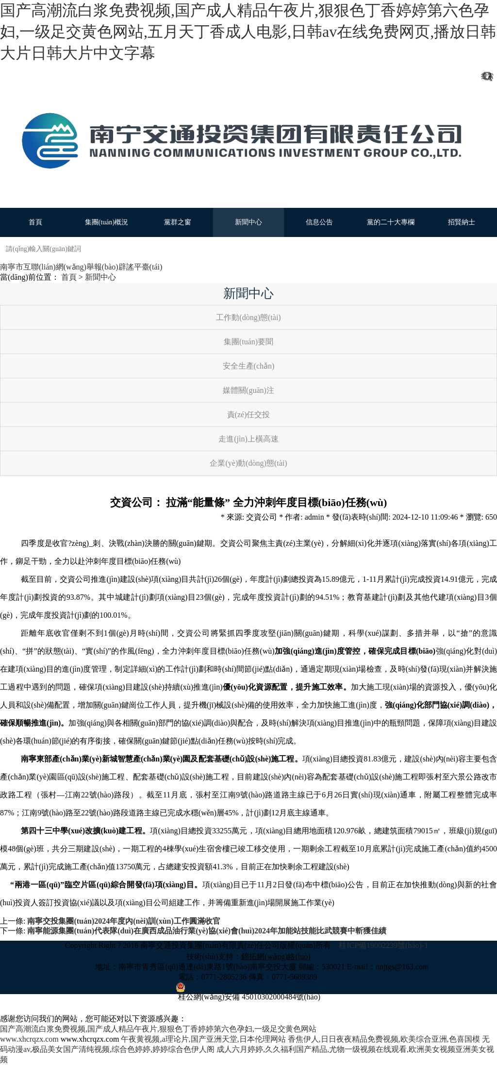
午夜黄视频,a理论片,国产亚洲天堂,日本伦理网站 (203, 1039)
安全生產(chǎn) (249, 366)
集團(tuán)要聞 (248, 342)
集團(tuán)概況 (106, 222)
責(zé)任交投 (248, 414)
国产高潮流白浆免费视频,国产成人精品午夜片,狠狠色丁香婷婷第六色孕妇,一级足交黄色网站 (158, 1029)
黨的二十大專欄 (390, 222)
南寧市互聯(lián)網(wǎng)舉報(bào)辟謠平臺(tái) (81, 267)
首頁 (35, 222)
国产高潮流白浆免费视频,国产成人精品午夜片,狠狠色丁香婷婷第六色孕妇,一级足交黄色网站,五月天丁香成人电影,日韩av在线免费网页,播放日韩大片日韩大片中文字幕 (248, 31)
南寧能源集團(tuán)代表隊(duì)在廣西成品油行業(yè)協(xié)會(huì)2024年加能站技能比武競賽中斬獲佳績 (206, 931)
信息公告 (319, 222)
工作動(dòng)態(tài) (248, 317)
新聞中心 (248, 222)
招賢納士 (461, 222)
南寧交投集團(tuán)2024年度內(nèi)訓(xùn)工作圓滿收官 (123, 921)
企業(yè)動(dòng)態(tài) (248, 463)
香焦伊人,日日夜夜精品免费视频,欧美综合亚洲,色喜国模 (384, 1039)
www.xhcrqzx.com (29, 1039)
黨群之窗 (177, 222)
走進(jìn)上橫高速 (248, 439)
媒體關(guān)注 (248, 390)
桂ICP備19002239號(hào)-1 (384, 945)
